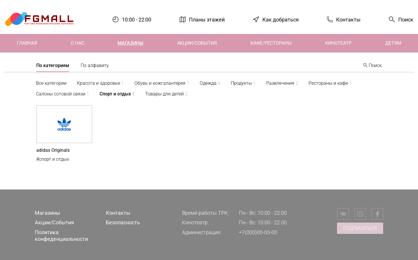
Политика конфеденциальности (61, 235)
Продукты (243, 83)
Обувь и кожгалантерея (161, 83)
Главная (27, 43)
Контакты (348, 19)
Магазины (130, 43)
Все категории (51, 83)
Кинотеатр (338, 43)
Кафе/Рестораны (271, 43)
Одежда (210, 83)
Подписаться (360, 228)
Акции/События (197, 43)
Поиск (405, 20)
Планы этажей (207, 19)
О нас (77, 43)
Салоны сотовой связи (62, 94)
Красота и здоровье (100, 83)
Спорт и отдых (117, 94)
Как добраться (280, 19)
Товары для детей (166, 94)
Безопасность (123, 222)
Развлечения (282, 83)
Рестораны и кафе (330, 83)
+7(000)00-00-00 (258, 232)
